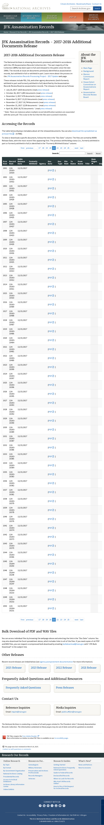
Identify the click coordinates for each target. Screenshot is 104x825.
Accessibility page (61, 738)
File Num (66, 162)
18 (43, 148)
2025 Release (14, 667)
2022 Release (64, 667)
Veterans (31, 778)
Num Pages (94, 161)
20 (50, 148)
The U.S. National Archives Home (26, 6)
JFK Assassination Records (38, 32)
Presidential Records (11, 776)
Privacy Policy (42, 815)
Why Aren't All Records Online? (62, 782)
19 (47, 148)
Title (87, 163)
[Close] (101, 802)
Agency (42, 163)
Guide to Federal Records (63, 773)
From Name (80, 162)
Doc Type (60, 162)
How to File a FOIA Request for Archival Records (64, 787)
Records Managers (35, 775)
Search (97, 8)
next (76, 148)
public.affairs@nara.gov (72, 711)
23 (61, 148)
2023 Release (39, 667)
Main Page (87, 68)
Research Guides (62, 761)
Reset (98, 153)
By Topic (6, 765)
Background (88, 71)
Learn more (82, 820)
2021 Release (88, 667)
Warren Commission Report (88, 76)
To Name (73, 162)
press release (42, 90)
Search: (55, 153)
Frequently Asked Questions (23, 687)
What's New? (85, 761)
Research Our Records (10, 17)
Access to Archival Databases (10, 780)
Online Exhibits (8, 789)
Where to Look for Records (64, 778)
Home (6, 32)
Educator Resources (52, 17)
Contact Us (97, 4)
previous (29, 148)
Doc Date (50, 162)
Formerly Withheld (33, 162)
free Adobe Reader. (30, 736)
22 (58, 148)
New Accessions (85, 768)
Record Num (12, 162)
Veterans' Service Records (31, 17)
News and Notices (85, 765)
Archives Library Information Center (13, 785)
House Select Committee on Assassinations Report (89, 85)
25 (68, 148)
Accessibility (31, 815)
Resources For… (36, 761)
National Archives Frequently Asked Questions (64, 769)
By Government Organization (14, 771)
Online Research (11, 761)
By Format (7, 768)
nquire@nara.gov (19, 711)
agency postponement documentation (56, 661)
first (22, 148)
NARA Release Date (21, 161)
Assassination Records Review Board (90, 94)
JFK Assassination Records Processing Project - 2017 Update (32, 76)
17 (40, 148)
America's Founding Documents (93, 17)
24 (65, 148)
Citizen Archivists (68, 4)
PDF (50, 170)
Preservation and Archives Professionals (38, 772)
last (81, 148)
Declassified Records (62, 775)
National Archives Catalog (12, 774)
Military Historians (35, 768)
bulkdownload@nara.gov (73, 644)
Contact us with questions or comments (17, 749)
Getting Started (59, 765)
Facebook (40, 805)
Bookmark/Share (83, 4)
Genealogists (33, 765)
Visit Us (72, 17)
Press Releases (65, 687)
